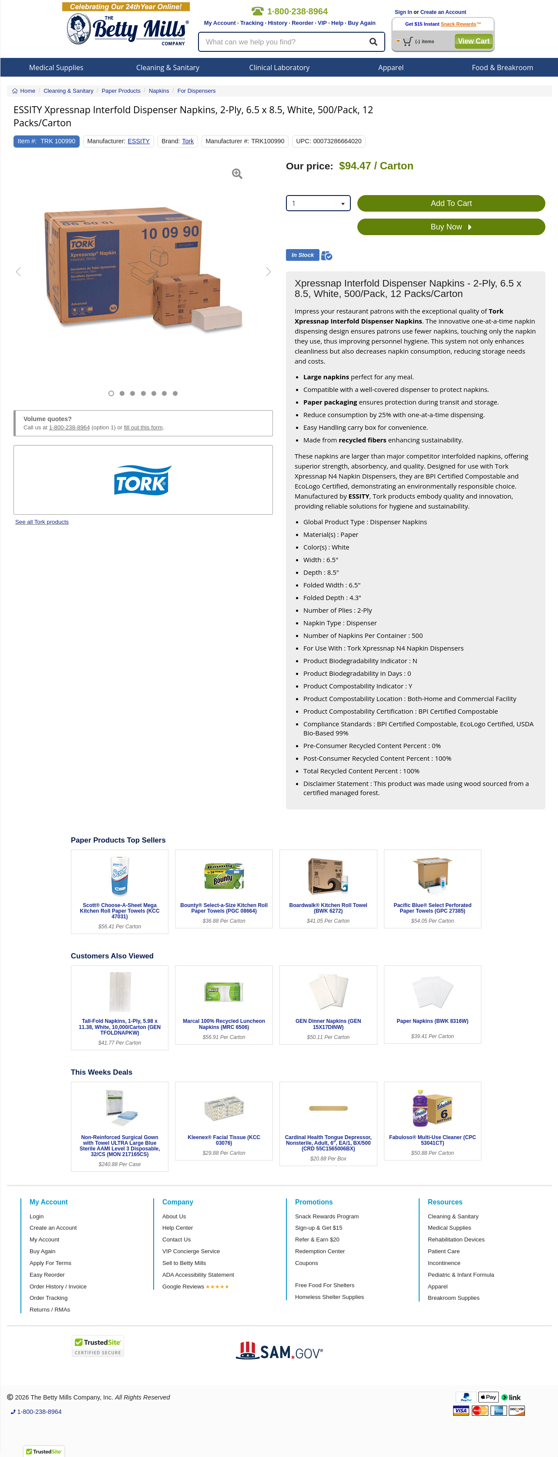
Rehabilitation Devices (456, 1239)
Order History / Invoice (58, 1286)
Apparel (390, 67)
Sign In (403, 12)
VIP (322, 23)
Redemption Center (320, 1251)
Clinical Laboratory (279, 67)
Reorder (302, 23)
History (277, 23)
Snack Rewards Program (327, 1216)
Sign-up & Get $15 (319, 1227)
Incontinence (444, 1263)
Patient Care (444, 1251)
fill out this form (143, 427)
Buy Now (451, 227)
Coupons (306, 1263)
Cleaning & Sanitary (167, 67)
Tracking (251, 23)
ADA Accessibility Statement (198, 1275)
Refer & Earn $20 (317, 1239)
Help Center (177, 1227)
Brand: (170, 141)
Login (37, 1216)
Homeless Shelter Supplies (329, 1297)
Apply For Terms (50, 1263)
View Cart (474, 41)
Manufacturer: (106, 141)
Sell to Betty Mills (184, 1263)
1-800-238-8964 (69, 427)
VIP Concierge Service (191, 1251)
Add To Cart (451, 203)
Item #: (27, 141)
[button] (22, 278)
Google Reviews (183, 1286)
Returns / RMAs (50, 1309)
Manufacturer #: (227, 141)
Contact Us (176, 1239)
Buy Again (362, 23)
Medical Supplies (56, 67)
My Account (220, 23)
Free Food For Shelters (324, 1285)
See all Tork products (42, 522)
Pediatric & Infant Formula (461, 1275)
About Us (174, 1216)
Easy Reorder (47, 1275)
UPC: (303, 141)
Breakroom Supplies (454, 1298)
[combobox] (318, 203)
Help (337, 23)
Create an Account (443, 12)
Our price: (309, 166)
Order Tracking (48, 1298)
